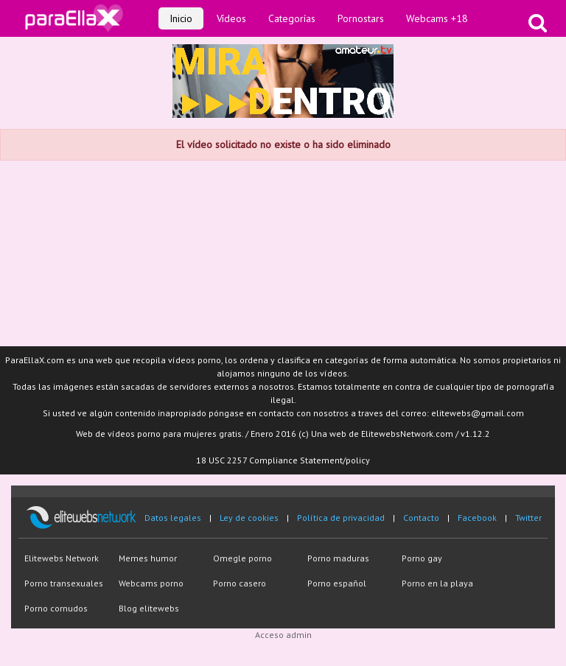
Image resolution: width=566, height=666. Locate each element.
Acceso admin (283, 634)
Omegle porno (242, 558)
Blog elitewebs (149, 608)
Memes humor (148, 558)
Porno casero (239, 583)
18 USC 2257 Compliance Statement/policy (283, 460)
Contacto (421, 517)
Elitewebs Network (61, 558)
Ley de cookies (249, 517)
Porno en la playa (437, 583)
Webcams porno (151, 583)
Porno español (336, 583)
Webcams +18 (437, 18)
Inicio (181, 18)
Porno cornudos (56, 608)
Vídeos (231, 18)
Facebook (477, 517)
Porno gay (422, 558)
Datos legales (172, 517)
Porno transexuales (63, 583)
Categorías (291, 18)
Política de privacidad (341, 517)
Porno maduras (338, 558)
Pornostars (361, 18)
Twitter (528, 517)
